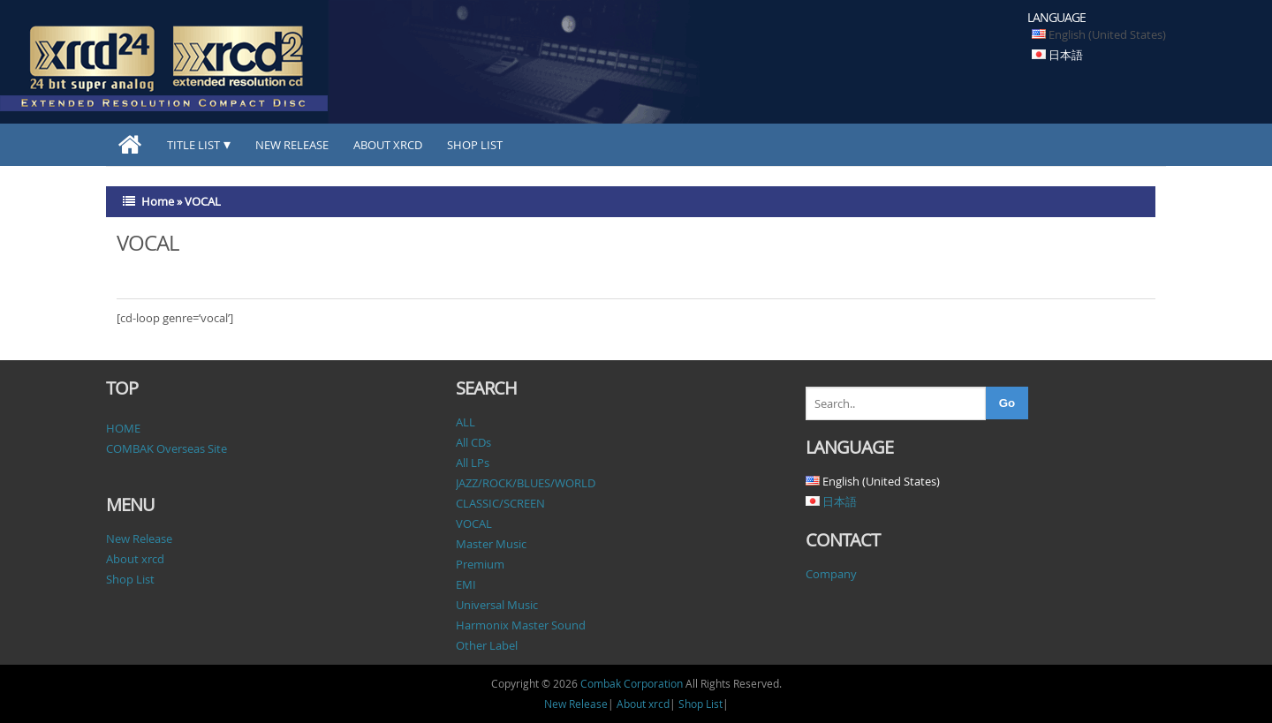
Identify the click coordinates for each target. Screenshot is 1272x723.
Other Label (487, 645)
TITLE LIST (193, 145)
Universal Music (497, 605)
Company (831, 574)
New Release (292, 145)
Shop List (475, 145)
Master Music (491, 544)
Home (157, 201)
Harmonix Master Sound (521, 625)
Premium (480, 564)
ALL (465, 422)
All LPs (472, 463)
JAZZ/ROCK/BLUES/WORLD (525, 483)
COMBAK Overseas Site (166, 448)
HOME (123, 428)
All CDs (473, 442)
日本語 (1066, 55)
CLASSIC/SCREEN (500, 503)
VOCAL (474, 523)
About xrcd (387, 145)
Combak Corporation (631, 683)
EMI (466, 584)
